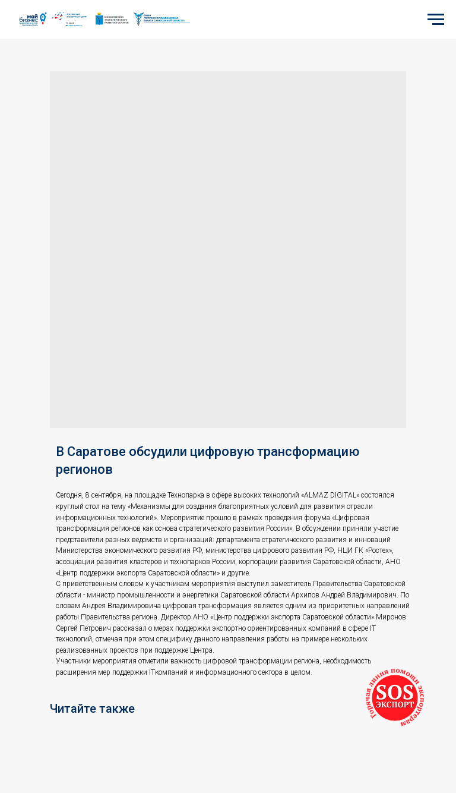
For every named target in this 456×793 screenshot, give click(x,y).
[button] (395, 698)
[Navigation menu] (436, 20)
